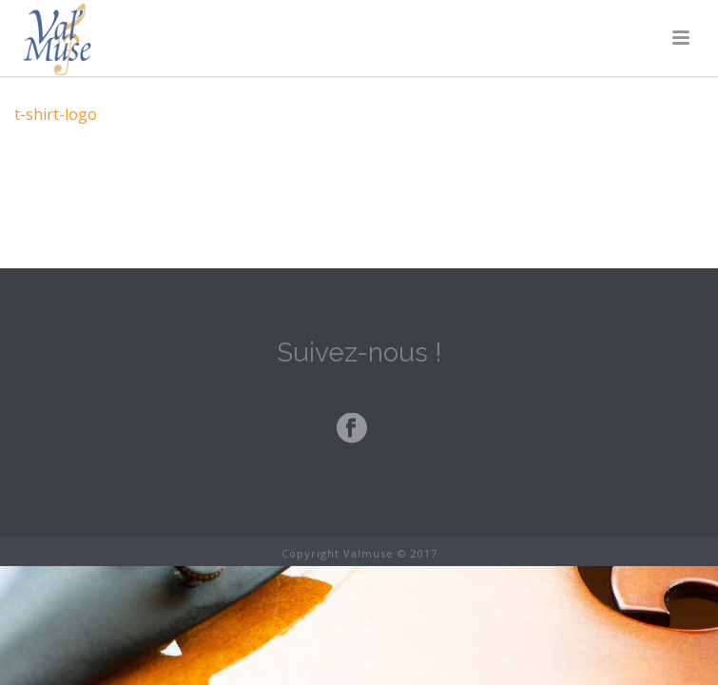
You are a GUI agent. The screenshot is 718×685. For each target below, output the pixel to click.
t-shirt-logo (55, 114)
